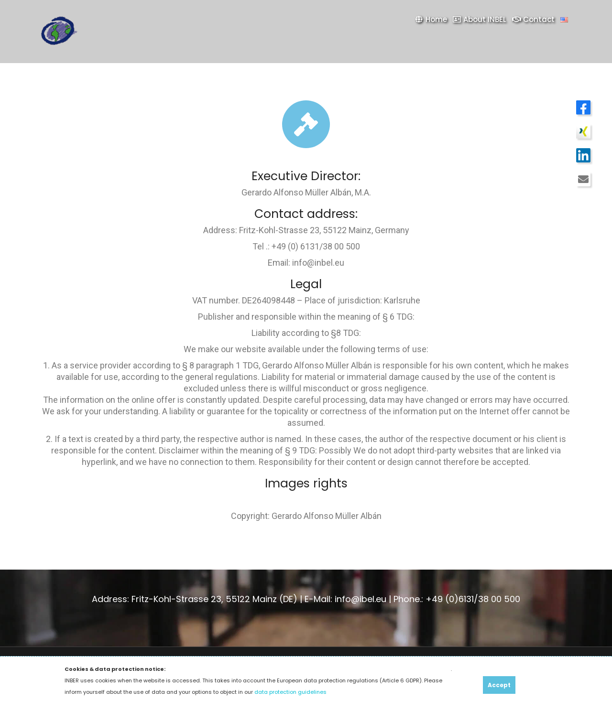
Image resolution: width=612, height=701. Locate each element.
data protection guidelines (290, 692)
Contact (533, 19)
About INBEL (480, 19)
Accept (499, 685)
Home (431, 19)
